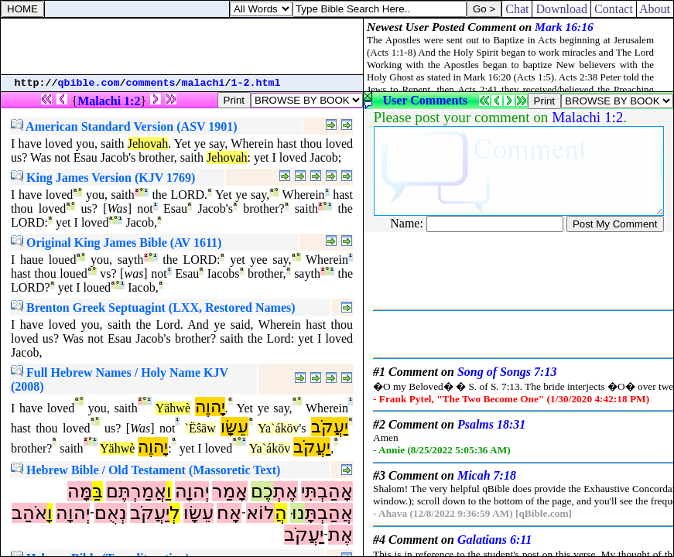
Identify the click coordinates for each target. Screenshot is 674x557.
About (655, 8)
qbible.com (89, 83)
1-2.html (256, 83)
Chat (517, 8)
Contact (613, 8)
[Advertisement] (182, 46)
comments (151, 83)
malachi (203, 83)
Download (561, 8)
